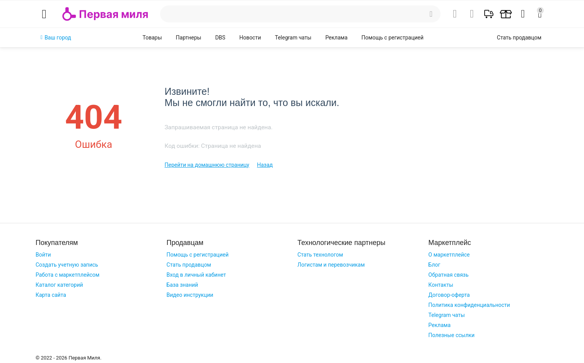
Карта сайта (51, 295)
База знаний (182, 285)
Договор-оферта (449, 295)
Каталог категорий (59, 285)
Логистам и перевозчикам (331, 265)
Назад (265, 165)
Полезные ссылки (452, 335)
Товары (152, 37)
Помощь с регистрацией (392, 37)
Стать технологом (320, 255)
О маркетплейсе (449, 255)
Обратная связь (449, 275)
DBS (220, 37)
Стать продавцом (189, 265)
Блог (435, 265)
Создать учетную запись (67, 265)
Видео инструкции (190, 295)
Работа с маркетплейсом (67, 275)
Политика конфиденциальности (469, 305)
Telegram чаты (293, 37)
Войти (43, 255)
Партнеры (188, 37)
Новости (250, 37)
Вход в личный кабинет (196, 275)
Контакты (441, 285)
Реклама (336, 37)
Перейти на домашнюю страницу (206, 165)
